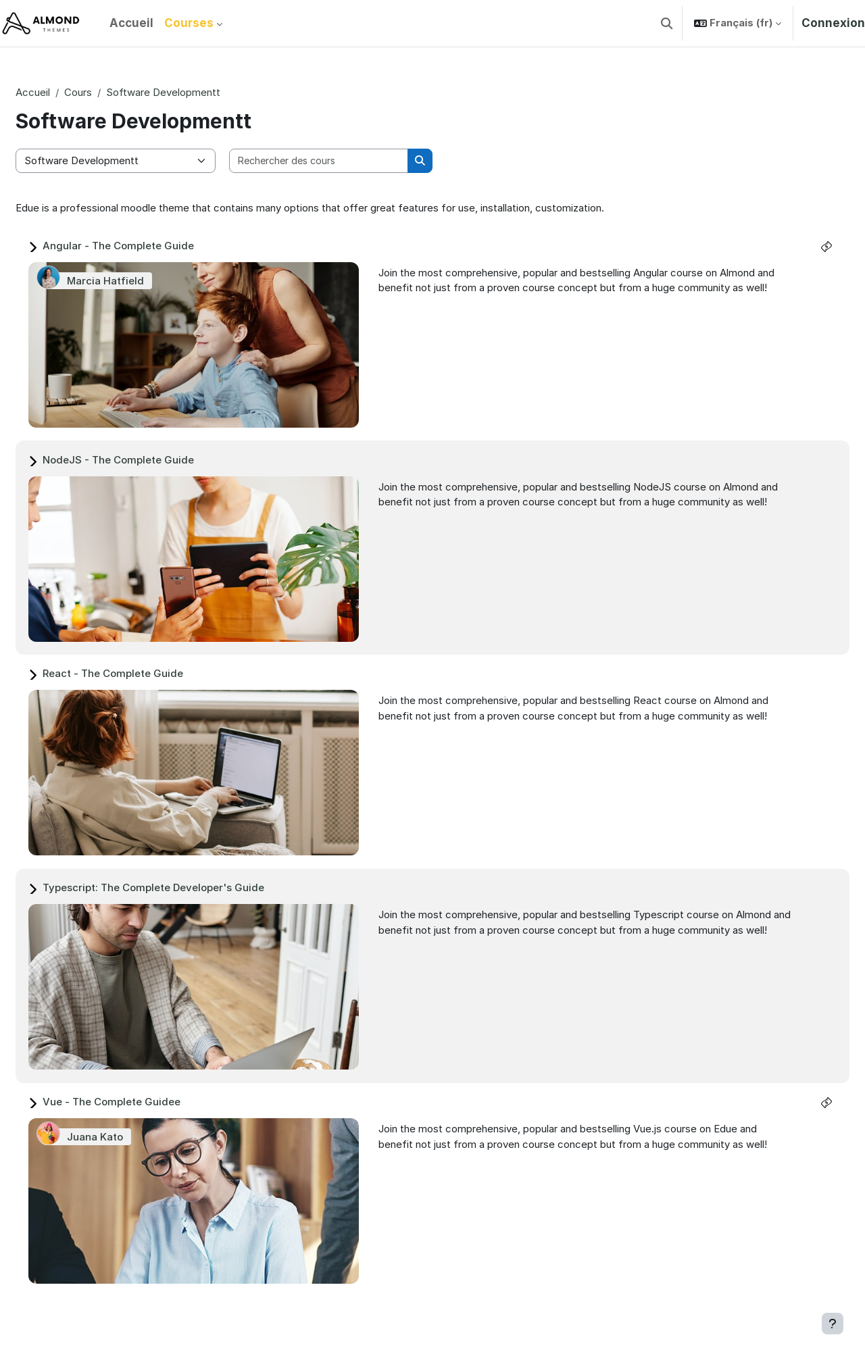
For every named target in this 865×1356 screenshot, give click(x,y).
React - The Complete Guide (145, 673)
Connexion (833, 23)
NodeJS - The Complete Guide (150, 459)
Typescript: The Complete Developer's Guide (186, 887)
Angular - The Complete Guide (150, 245)
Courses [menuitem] (189, 23)
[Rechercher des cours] (351, 161)
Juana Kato (127, 1136)
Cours (110, 92)
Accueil (65, 92)
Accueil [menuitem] (131, 23)
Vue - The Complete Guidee (144, 1101)
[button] (666, 23)
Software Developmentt (196, 92)
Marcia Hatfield (137, 280)
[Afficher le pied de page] (832, 1323)
